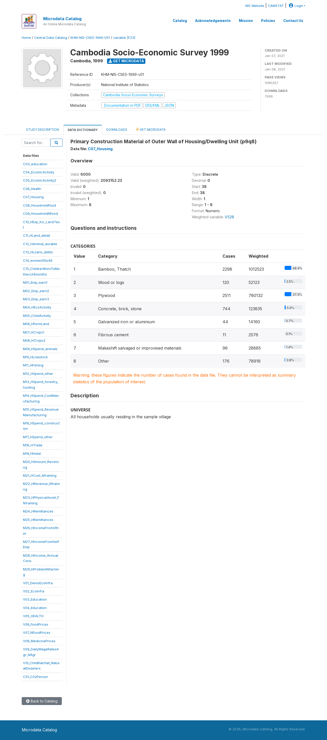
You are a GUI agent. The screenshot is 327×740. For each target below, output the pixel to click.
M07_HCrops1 (33, 332)
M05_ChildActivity (37, 316)
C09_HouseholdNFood (40, 213)
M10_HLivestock (35, 357)
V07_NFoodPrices (36, 632)
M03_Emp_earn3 (36, 299)
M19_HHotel (32, 453)
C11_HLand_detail (36, 235)
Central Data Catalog (50, 38)
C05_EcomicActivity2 (39, 180)
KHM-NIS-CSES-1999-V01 (90, 38)
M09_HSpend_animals (40, 349)
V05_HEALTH (33, 616)
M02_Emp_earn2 (36, 291)
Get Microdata (126, 61)
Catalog (180, 21)
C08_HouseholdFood (39, 205)
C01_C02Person (35, 677)
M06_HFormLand (36, 324)
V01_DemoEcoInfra (38, 583)
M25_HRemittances (38, 520)
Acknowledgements (213, 21)
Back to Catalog (41, 701)
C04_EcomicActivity (38, 172)
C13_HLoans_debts (38, 252)
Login (295, 6)
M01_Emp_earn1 (35, 282)
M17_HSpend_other (38, 437)
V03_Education (35, 599)
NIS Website (254, 6)
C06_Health (32, 189)
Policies (268, 21)
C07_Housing (33, 197)
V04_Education (35, 608)
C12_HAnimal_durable (40, 244)
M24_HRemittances (38, 511)
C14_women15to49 (37, 260)
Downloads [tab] (116, 130)
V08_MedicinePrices (39, 641)
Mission (246, 21)
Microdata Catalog (62, 18)
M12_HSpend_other (38, 374)
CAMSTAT (276, 6)
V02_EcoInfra (33, 591)
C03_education (35, 164)
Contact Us (293, 21)
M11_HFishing (33, 365)
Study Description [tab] (42, 130)
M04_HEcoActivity (37, 307)
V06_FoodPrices (35, 624)
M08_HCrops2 (34, 340)
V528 (229, 217)
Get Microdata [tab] (151, 129)
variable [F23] (124, 38)
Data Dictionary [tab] (83, 130)
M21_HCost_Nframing (39, 475)
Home (26, 38)
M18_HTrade (32, 445)
